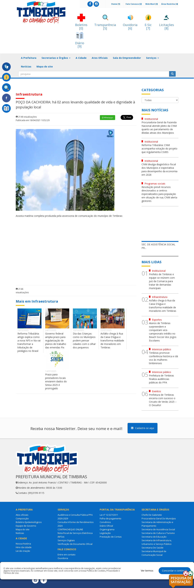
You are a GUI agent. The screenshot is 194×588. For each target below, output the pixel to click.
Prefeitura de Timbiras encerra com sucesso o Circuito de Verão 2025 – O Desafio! (163, 400)
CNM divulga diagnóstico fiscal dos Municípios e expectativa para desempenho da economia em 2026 (159, 169)
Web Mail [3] (151, 4)
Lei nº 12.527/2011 (109, 514)
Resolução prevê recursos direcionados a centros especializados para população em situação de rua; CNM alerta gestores (159, 194)
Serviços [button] (152, 57)
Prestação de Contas (111, 536)
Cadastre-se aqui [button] (142, 428)
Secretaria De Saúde (152, 547)
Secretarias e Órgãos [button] (56, 57)
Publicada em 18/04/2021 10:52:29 (32, 120)
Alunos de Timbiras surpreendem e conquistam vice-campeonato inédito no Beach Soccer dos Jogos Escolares (162, 331)
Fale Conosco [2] (134, 4)
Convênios (105, 522)
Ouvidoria (63, 558)
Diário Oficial (106, 525)
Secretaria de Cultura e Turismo (158, 533)
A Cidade (81, 57)
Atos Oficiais (100, 57)
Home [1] (115, 4)
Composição (22, 518)
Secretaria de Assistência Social (158, 529)
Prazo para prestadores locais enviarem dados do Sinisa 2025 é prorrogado (56, 381)
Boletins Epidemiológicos (29, 522)
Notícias (26, 66)
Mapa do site (45, 66)
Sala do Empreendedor (127, 57)
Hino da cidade (23, 547)
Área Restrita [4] (169, 4)
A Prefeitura (28, 57)
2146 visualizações (26, 116)
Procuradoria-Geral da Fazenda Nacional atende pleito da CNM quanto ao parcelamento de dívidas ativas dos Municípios (159, 127)
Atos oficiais (22, 514)
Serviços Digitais (66, 540)
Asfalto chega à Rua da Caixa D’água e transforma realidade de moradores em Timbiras (112, 340)
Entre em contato (66, 554)
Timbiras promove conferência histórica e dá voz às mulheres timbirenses (163, 358)
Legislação (105, 533)
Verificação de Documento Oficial (75, 544)
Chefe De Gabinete (152, 514)
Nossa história (23, 543)
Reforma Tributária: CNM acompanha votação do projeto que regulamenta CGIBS (159, 148)
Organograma (107, 529)
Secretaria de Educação (154, 536)
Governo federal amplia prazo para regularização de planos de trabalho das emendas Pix (55, 340)
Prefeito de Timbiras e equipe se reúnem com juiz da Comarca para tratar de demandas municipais (162, 281)
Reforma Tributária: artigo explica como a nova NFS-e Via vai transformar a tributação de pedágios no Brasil (28, 342)
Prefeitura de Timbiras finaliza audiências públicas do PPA (161, 379)
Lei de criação (23, 550)
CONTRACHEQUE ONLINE (70, 529)
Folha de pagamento (110, 518)
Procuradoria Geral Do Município (159, 518)
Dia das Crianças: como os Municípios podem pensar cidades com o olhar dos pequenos (84, 340)
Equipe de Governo (26, 525)
